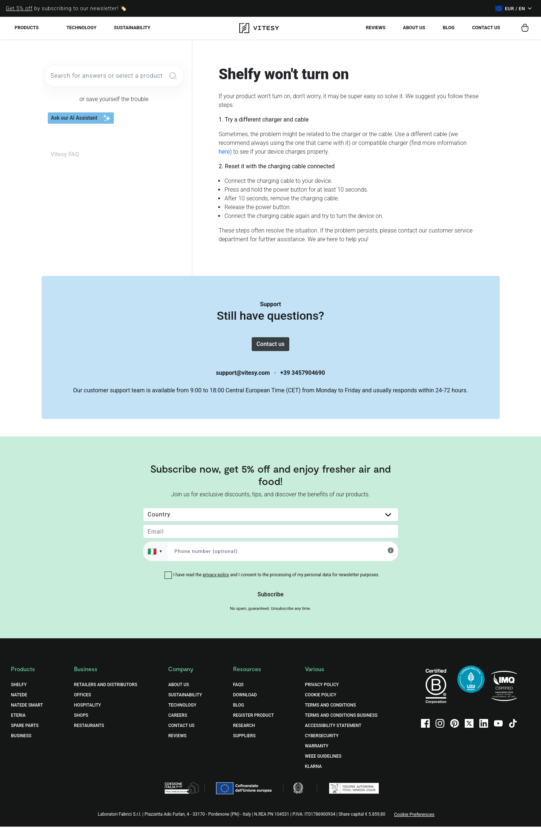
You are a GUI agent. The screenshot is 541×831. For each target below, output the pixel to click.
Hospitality (87, 709)
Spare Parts (25, 729)
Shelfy (19, 689)
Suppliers (244, 740)
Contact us (486, 27)
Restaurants (89, 729)
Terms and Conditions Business (341, 719)
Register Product (253, 719)
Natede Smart (27, 709)
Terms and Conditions (330, 709)
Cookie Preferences (414, 819)
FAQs (238, 689)
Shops (81, 719)
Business (21, 740)
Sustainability (132, 27)
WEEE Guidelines (323, 760)
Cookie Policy (320, 699)
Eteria (18, 719)
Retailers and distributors (105, 689)
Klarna (313, 770)
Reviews (376, 27)
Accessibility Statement (333, 729)
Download (245, 699)
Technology (81, 27)
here (224, 151)
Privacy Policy (322, 689)
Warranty (316, 750)
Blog (449, 27)
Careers (177, 719)
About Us (414, 27)
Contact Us (181, 729)
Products (27, 27)
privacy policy (216, 579)
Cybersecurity (322, 740)
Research (244, 729)
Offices (82, 699)
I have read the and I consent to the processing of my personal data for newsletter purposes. (276, 579)
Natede (19, 699)
